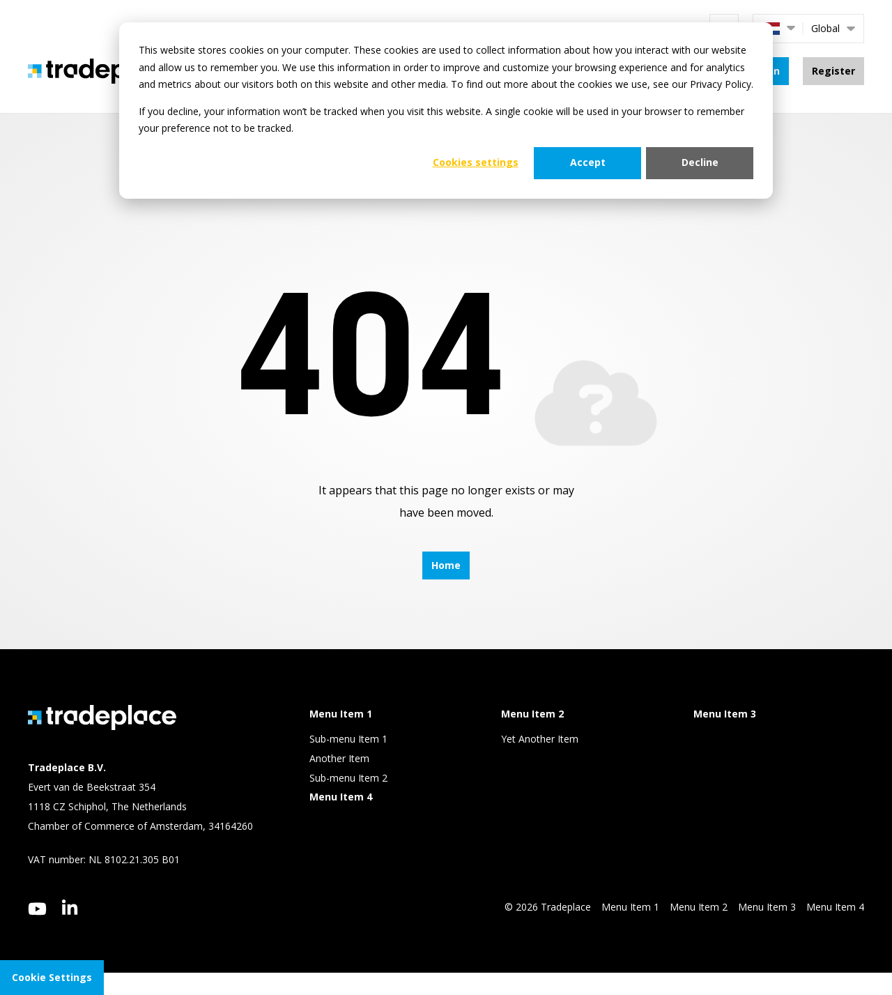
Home (446, 565)
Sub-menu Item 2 (348, 777)
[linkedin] (70, 907)
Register (833, 70)
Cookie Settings (52, 977)
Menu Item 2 (699, 906)
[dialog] (446, 110)
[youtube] (37, 909)
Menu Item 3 (767, 906)
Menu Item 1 (630, 906)
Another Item (339, 758)
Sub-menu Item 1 (348, 738)
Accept (588, 162)
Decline (700, 162)
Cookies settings (475, 162)
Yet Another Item (539, 738)
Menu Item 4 (835, 906)
